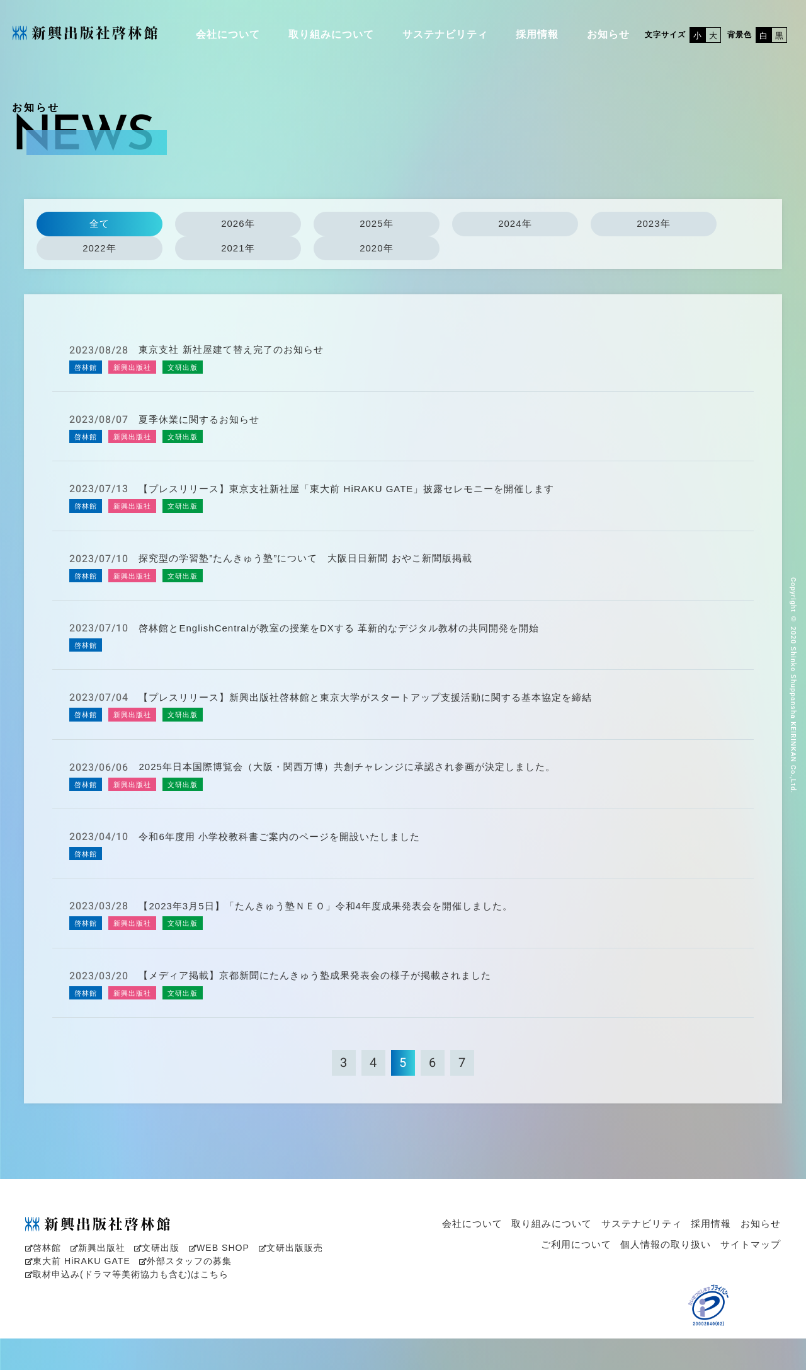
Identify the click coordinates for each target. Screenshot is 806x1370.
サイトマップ (750, 1279)
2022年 (99, 248)
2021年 (237, 248)
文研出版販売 (277, 1282)
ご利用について (576, 1279)
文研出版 (150, 1282)
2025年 (376, 223)
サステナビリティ (445, 34)
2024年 (514, 223)
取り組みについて (331, 34)
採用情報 (537, 34)
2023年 (653, 223)
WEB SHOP (209, 1282)
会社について (228, 34)
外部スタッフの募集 (176, 1294)
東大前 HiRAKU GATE (74, 1294)
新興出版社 (94, 1282)
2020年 (376, 248)
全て (99, 223)
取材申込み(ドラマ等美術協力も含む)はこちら (120, 1306)
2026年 (237, 223)
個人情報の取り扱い (665, 1279)
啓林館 (42, 1282)
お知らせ (608, 34)
